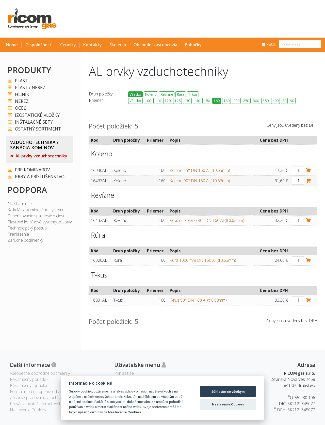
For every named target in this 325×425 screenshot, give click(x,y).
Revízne (166, 94)
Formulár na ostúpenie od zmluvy (40, 391)
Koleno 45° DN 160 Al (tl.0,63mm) (200, 170)
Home (12, 44)
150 (207, 100)
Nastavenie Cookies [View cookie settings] (28, 410)
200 (236, 100)
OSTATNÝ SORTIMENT (38, 129)
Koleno (151, 94)
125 (177, 100)
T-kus (193, 94)
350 (266, 100)
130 (187, 100)
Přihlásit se (124, 373)
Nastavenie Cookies (124, 412)
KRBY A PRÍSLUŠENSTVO (39, 176)
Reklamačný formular (29, 385)
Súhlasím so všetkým (228, 392)
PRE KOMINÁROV (32, 169)
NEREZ (21, 101)
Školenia (117, 44)
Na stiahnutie (20, 203)
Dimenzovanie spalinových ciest (36, 216)
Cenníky (68, 44)
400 (275, 100)
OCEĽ (20, 108)
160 (217, 100)
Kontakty (92, 44)
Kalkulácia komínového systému (36, 209)
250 (246, 100)
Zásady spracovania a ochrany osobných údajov (53, 397)
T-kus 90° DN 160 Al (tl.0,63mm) (198, 300)
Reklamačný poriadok (29, 379)
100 (148, 100)
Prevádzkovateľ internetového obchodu (45, 403)
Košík (268, 44)
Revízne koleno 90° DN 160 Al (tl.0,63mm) (207, 220)
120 (168, 100)
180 (226, 100)
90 (292, 100)
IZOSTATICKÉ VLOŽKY (37, 115)
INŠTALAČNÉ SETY (34, 122)
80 (284, 100)
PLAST (21, 80)
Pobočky (193, 44)
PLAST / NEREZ (30, 87)
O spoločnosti (39, 44)
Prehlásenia (18, 234)
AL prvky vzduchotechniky (41, 156)
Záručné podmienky (25, 240)
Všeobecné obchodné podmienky (40, 373)
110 (158, 100)
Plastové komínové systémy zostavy (40, 222)
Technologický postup (27, 228)
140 (197, 100)
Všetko (135, 94)
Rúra (180, 94)
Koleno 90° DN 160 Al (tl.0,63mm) (200, 181)
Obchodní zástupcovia (155, 44)
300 (256, 100)
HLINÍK (22, 94)
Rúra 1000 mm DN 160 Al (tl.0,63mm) (203, 260)
